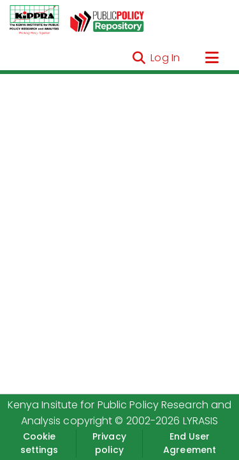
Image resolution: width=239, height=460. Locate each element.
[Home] (34, 20)
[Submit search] (139, 58)
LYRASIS (201, 420)
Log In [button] (165, 57)
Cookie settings (39, 443)
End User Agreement (189, 443)
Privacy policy (109, 443)
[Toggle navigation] (211, 58)
